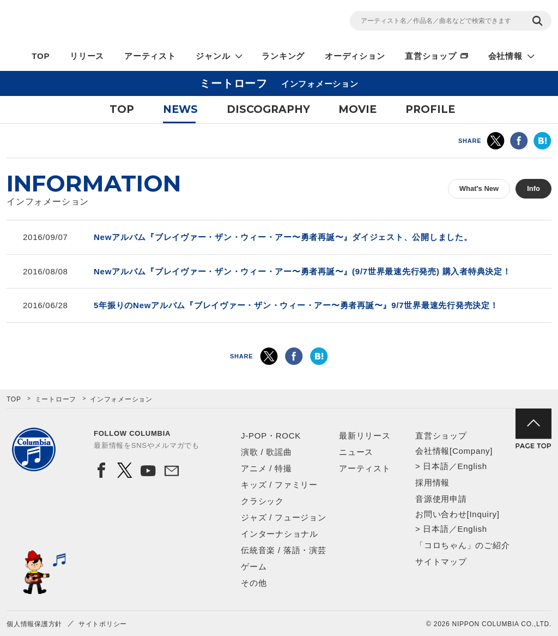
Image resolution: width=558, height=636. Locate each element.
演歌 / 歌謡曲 (266, 452)
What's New (479, 188)
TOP (41, 56)
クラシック (262, 501)
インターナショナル (279, 533)
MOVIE (357, 109)
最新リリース (365, 435)
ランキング (283, 56)
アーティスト (150, 56)
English (472, 466)
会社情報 (505, 56)
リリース (87, 56)
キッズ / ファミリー (279, 484)
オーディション (355, 56)
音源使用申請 (441, 498)
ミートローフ (56, 399)
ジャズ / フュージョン (283, 517)
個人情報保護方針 (34, 624)
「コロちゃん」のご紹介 (462, 545)
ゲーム (253, 566)
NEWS (180, 109)
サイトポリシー (102, 624)
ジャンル (213, 56)
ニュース (356, 452)
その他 (253, 582)
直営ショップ (431, 56)
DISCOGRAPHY (268, 109)
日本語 (435, 466)
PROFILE (430, 109)
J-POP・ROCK (271, 435)
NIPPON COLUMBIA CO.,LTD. (105, 22)
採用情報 (432, 482)
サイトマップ (441, 561)
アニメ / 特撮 (266, 468)
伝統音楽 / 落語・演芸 (283, 550)
